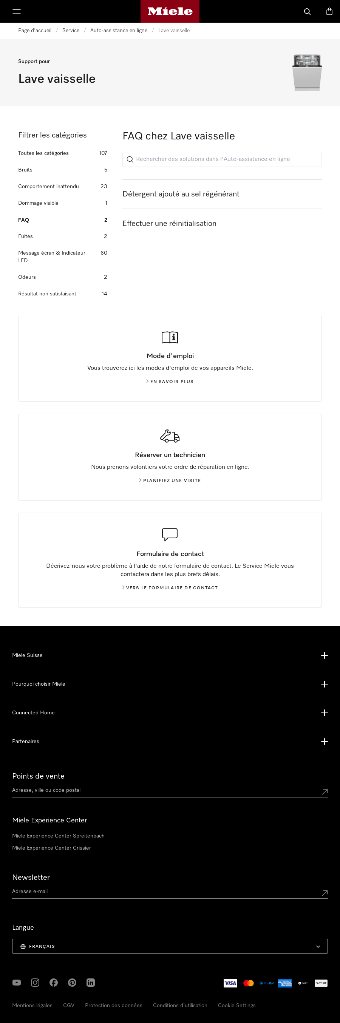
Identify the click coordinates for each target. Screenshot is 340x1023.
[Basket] (329, 11)
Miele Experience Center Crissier (51, 848)
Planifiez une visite (170, 481)
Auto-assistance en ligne (118, 30)
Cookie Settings (237, 1005)
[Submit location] (325, 792)
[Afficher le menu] (16, 11)
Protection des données (113, 1005)
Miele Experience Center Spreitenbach (58, 836)
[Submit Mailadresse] (325, 893)
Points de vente (38, 776)
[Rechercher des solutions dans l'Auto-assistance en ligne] (222, 159)
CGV (68, 1005)
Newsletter (31, 877)
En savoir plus (170, 382)
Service (70, 30)
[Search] (307, 11)
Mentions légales (32, 1005)
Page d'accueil (34, 30)
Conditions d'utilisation (180, 1005)
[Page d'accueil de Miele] (170, 11)
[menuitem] (170, 946)
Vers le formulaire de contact (170, 588)
